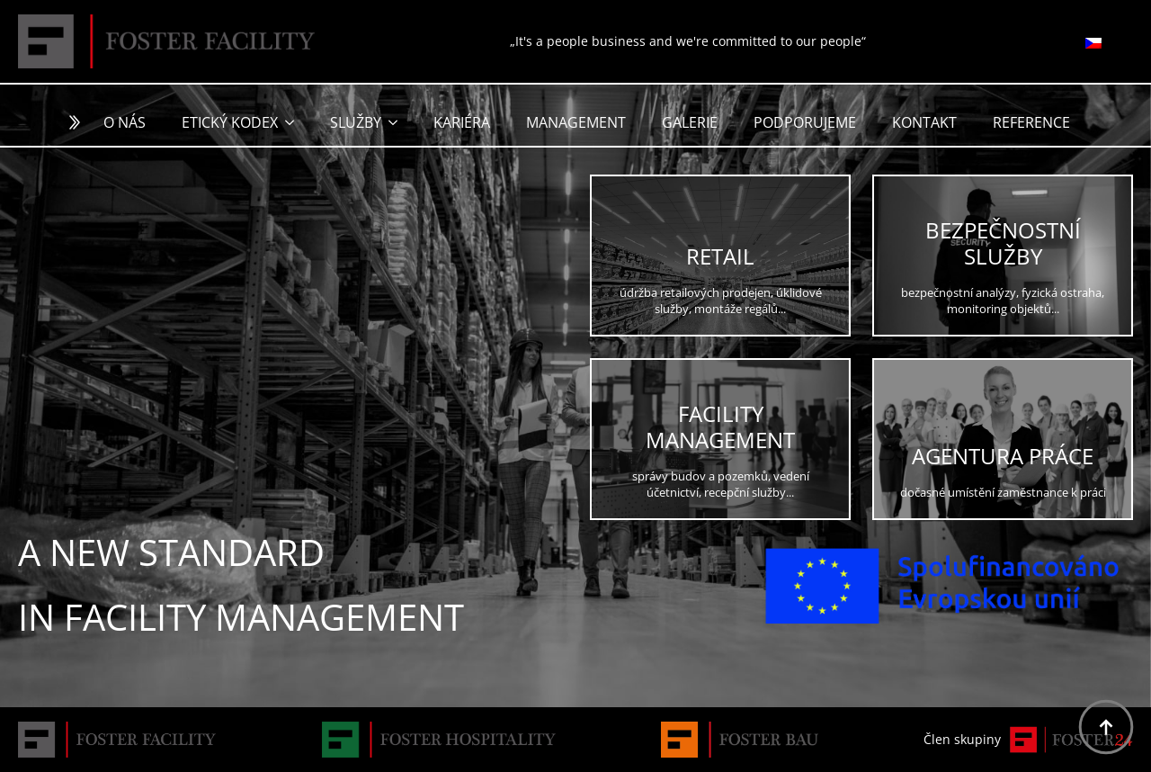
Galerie (690, 122)
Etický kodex (230, 122)
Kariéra (461, 122)
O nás (124, 122)
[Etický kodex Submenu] (295, 122)
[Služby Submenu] (398, 122)
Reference (1031, 122)
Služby (355, 122)
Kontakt (924, 122)
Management (576, 122)
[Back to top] (1106, 727)
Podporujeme (805, 122)
